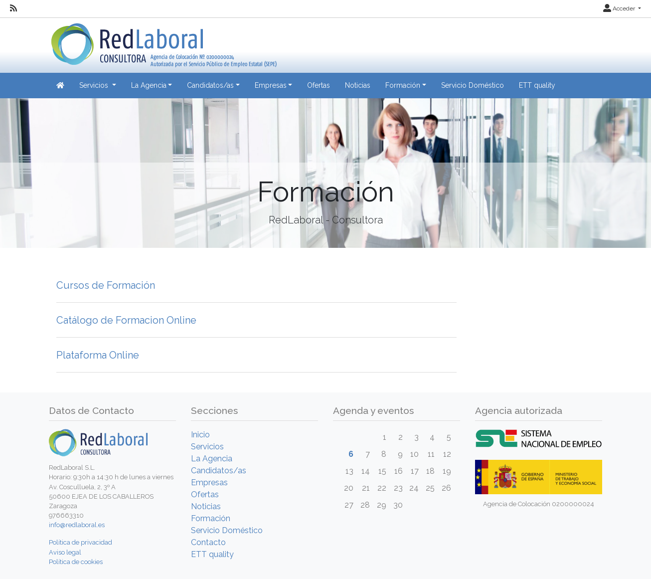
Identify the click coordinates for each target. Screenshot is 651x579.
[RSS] (13, 8)
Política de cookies (76, 562)
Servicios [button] (94, 85)
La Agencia (211, 458)
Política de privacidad (80, 542)
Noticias (357, 85)
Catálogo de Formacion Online (126, 320)
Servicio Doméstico (472, 85)
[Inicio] (163, 41)
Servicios (207, 446)
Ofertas (318, 85)
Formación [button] (402, 85)
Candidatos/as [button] (210, 85)
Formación (210, 518)
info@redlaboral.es (77, 525)
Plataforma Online (97, 355)
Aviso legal (65, 552)
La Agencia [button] (148, 85)
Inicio (200, 434)
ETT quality (537, 85)
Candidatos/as (218, 470)
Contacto (208, 542)
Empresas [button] (271, 85)
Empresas (209, 482)
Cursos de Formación (105, 285)
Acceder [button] (620, 8)
